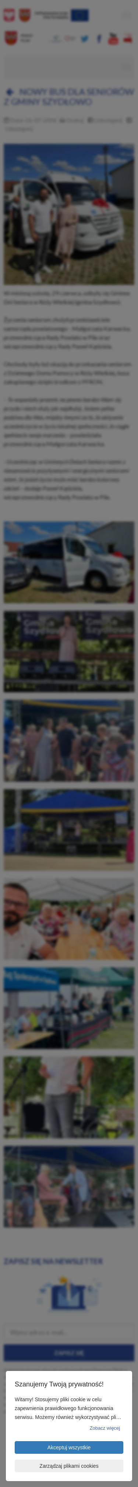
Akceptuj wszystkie (69, 1447)
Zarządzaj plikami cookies (68, 1466)
